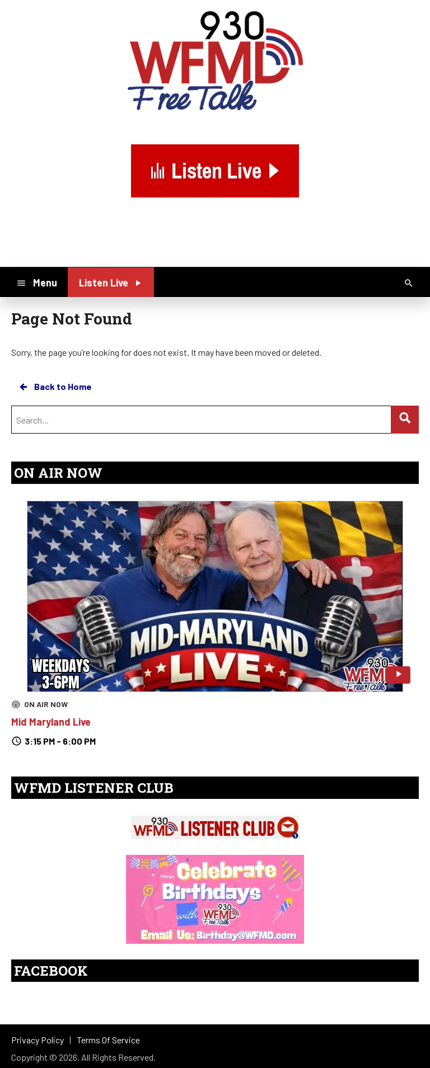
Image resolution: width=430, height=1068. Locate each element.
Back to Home (55, 386)
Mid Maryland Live (51, 722)
